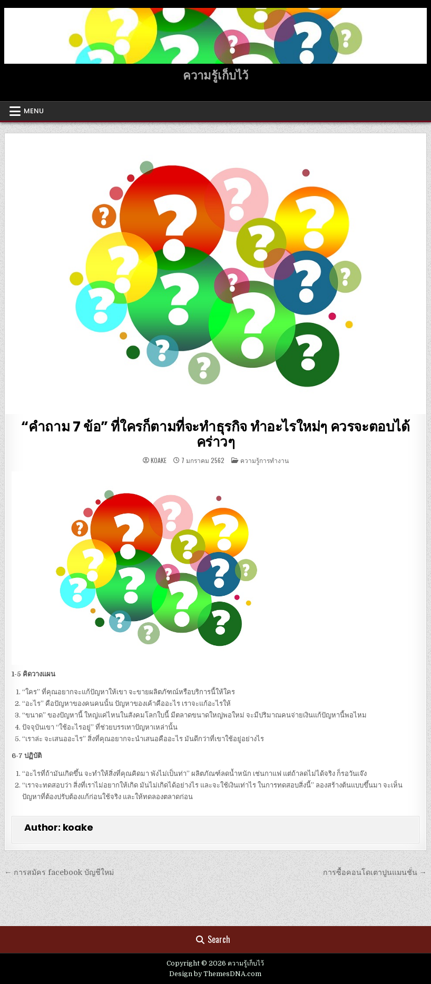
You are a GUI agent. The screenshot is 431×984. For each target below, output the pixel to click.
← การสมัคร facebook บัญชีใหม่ (59, 872)
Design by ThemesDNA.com (215, 974)
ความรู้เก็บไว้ (215, 75)
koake (158, 460)
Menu (34, 111)
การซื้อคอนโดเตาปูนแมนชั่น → (375, 872)
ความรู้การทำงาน (264, 460)
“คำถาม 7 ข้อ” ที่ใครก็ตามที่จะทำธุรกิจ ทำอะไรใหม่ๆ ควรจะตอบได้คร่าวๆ (215, 434)
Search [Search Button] (213, 939)
